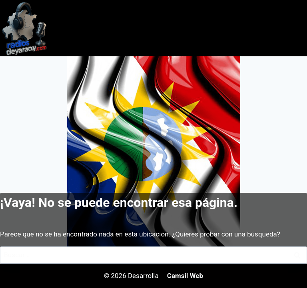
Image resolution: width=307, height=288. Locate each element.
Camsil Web (185, 276)
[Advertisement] (153, 116)
